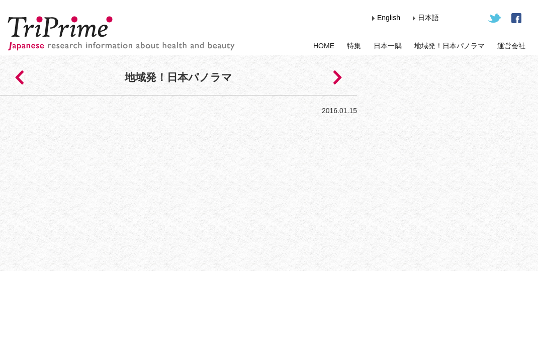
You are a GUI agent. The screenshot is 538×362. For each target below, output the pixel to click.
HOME (323, 46)
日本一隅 (388, 46)
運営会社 (511, 46)
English (388, 18)
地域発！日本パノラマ (449, 46)
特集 (354, 46)
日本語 (428, 18)
